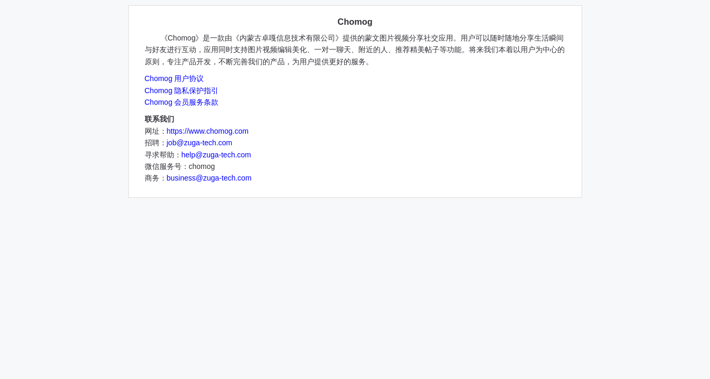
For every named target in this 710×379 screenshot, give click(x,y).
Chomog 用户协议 (174, 78)
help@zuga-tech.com (217, 155)
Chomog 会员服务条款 (182, 102)
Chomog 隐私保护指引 (182, 90)
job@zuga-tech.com (200, 142)
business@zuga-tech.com (209, 178)
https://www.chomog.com (208, 131)
